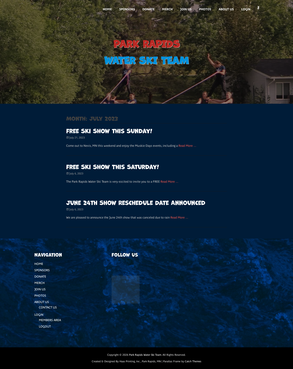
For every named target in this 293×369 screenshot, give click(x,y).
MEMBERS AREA (50, 320)
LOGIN (245, 9)
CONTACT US (48, 307)
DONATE (148, 9)
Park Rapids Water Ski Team (145, 354)
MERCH (167, 9)
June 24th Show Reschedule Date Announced (135, 202)
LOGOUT (45, 326)
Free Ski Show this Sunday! (109, 130)
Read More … (187, 145)
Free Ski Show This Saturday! (112, 166)
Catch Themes (193, 361)
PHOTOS (205, 9)
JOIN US (186, 9)
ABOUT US (226, 9)
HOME (107, 9)
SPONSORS (127, 9)
